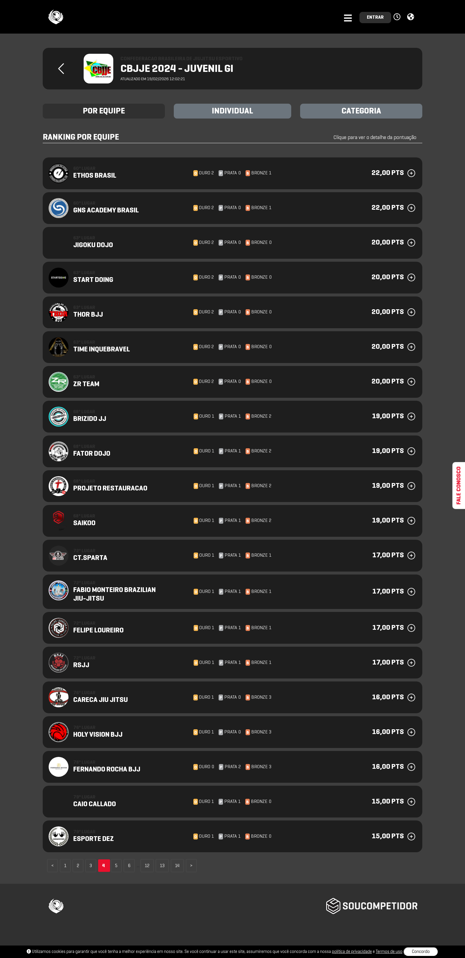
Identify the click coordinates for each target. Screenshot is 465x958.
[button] (398, 17)
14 (177, 866)
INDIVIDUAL (232, 111)
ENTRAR (375, 17)
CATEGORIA (361, 111)
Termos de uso (389, 952)
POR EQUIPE (104, 111)
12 (147, 866)
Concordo (421, 952)
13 (162, 866)
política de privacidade (352, 952)
